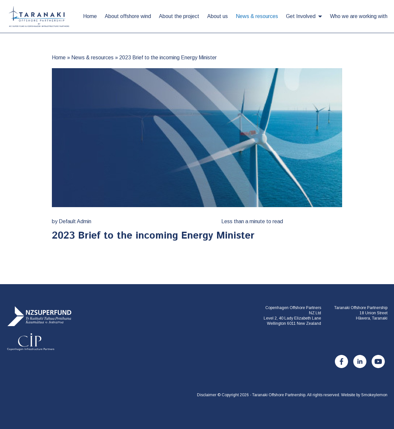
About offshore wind (128, 16)
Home (90, 16)
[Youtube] (378, 361)
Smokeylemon (374, 395)
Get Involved (301, 16)
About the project (179, 16)
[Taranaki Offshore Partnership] (39, 328)
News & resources (257, 16)
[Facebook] (341, 361)
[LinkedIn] (359, 361)
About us (217, 16)
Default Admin (75, 221)
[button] (320, 16)
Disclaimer (206, 395)
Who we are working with (358, 16)
